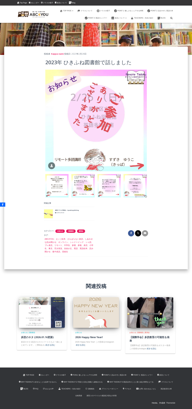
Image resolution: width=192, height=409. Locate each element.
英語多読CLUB (166, 389)
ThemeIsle (170, 403)
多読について (61, 3)
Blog (72, 2)
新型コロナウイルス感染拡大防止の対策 (102, 396)
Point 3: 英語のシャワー (96, 18)
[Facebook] (2, 204)
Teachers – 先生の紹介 (142, 18)
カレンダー (34, 3)
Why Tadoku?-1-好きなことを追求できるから (38, 382)
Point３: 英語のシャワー (142, 375)
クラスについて (84, 10)
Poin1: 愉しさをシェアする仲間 (84, 375)
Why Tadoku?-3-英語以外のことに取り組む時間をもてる (130, 382)
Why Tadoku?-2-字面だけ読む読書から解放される (82, 382)
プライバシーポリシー (108, 389)
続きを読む (50, 345)
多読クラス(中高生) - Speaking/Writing (67, 210)
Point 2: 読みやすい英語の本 (160, 10)
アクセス (127, 389)
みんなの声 (48, 389)
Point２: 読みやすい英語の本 (114, 375)
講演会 (81, 231)
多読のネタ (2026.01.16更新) (37, 337)
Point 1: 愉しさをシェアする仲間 (128, 10)
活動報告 (71, 231)
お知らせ (60, 231)
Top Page (22, 2)
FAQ (35, 389)
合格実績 (78, 396)
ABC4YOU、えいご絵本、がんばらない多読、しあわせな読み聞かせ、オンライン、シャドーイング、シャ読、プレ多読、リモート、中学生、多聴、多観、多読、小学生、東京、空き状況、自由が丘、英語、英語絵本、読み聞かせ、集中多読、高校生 (69, 245)
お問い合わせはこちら (146, 388)
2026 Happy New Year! (89, 337)
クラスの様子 (47, 3)
